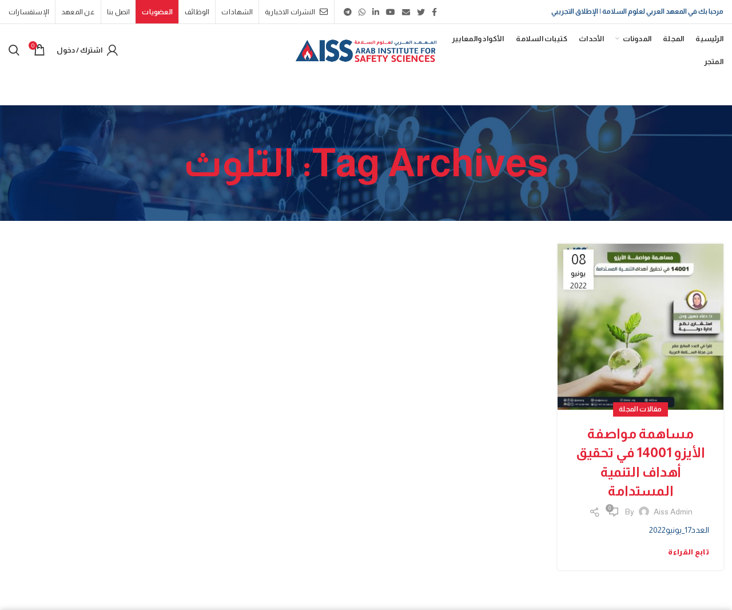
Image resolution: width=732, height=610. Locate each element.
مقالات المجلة (640, 409)
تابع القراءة (688, 552)
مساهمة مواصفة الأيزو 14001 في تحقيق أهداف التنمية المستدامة (640, 462)
